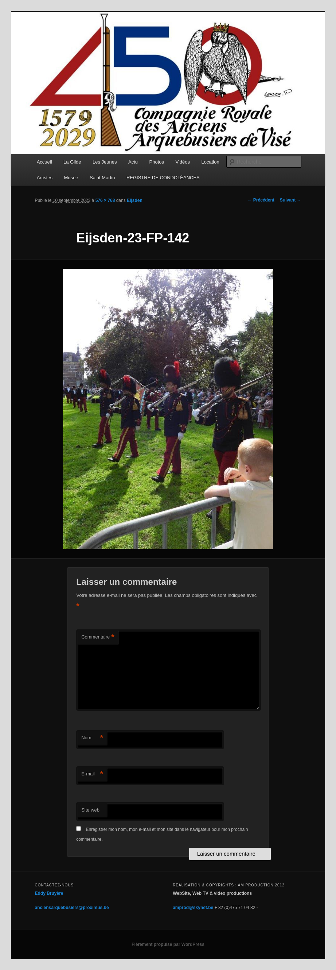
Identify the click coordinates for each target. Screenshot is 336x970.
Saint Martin (102, 177)
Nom (92, 738)
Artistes (44, 177)
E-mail (92, 774)
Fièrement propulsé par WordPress (168, 944)
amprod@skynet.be (193, 907)
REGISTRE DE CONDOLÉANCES (163, 177)
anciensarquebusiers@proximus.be (72, 907)
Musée (71, 177)
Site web (90, 810)
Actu (133, 162)
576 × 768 (105, 200)
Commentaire (97, 637)
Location (210, 162)
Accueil (44, 162)
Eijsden (134, 200)
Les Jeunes (105, 162)
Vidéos (183, 162)
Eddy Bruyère (49, 893)
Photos (156, 162)
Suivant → (290, 200)
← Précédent (260, 200)
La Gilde (72, 162)
